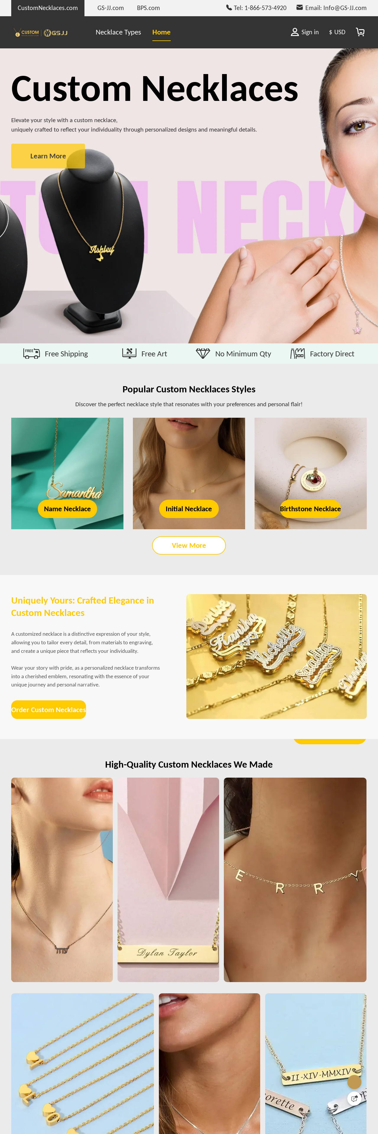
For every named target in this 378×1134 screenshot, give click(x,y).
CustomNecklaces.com (48, 8)
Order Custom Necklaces (61, 814)
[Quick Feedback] (354, 1099)
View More (189, 566)
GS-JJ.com (110, 8)
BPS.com (148, 8)
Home (161, 32)
